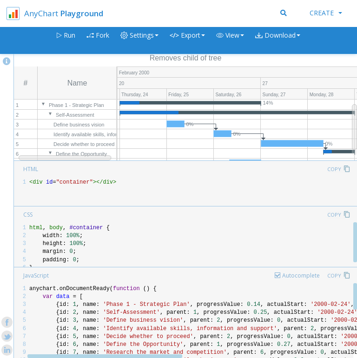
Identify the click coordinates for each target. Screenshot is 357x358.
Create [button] (326, 12)
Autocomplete (301, 275)
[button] (230, 40)
